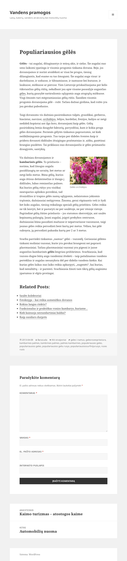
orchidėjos (49, 119)
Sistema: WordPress (30, 554)
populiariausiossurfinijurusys (85, 346)
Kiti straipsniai (59, 339)
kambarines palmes (30, 343)
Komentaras (28, 393)
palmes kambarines (70, 343)
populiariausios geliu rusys (55, 346)
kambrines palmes (50, 343)
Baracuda (42, 339)
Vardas (25, 437)
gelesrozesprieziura (96, 339)
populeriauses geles (92, 343)
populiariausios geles (30, 346)
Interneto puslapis (32, 465)
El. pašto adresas (32, 451)
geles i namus (78, 339)
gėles (23, 93)
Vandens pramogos (30, 12)
